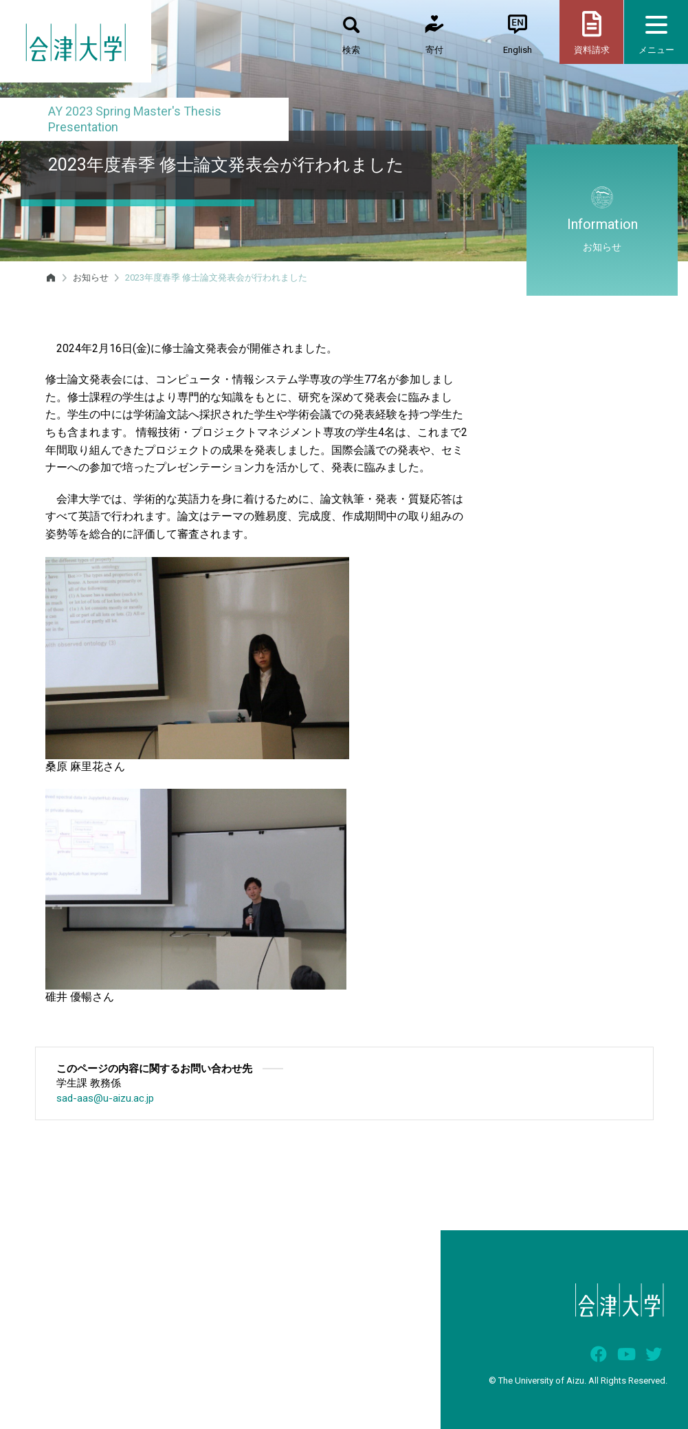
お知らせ (91, 277)
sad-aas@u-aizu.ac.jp (105, 1098)
